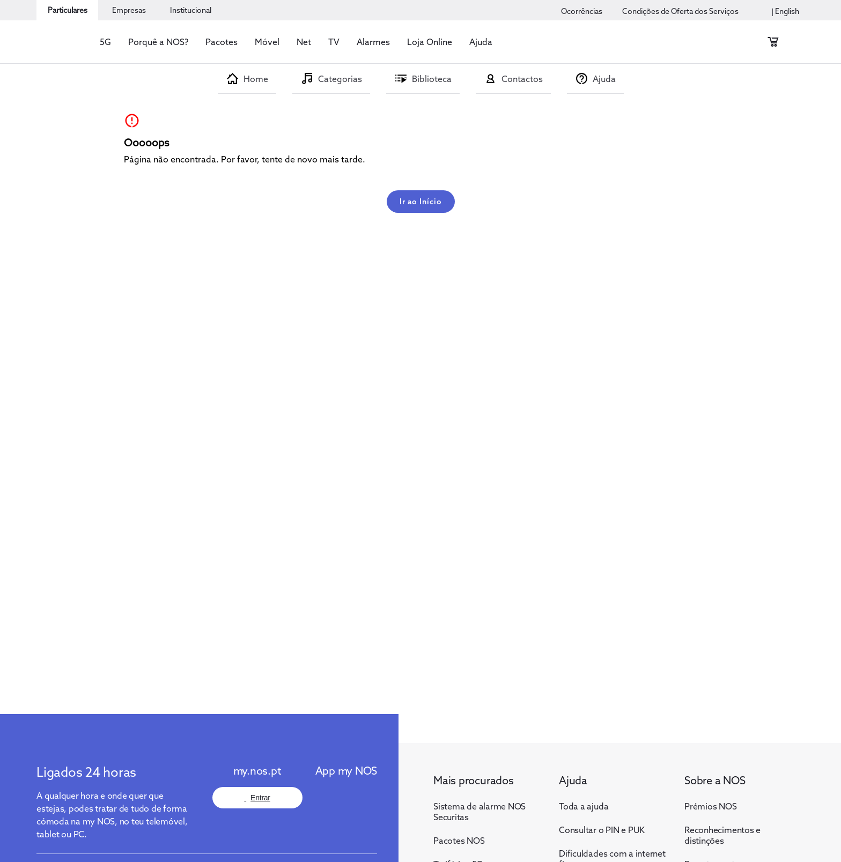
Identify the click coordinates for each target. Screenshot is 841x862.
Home (256, 78)
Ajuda (604, 78)
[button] (105, 41)
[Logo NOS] (63, 740)
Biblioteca (432, 78)
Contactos (522, 78)
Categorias (340, 78)
